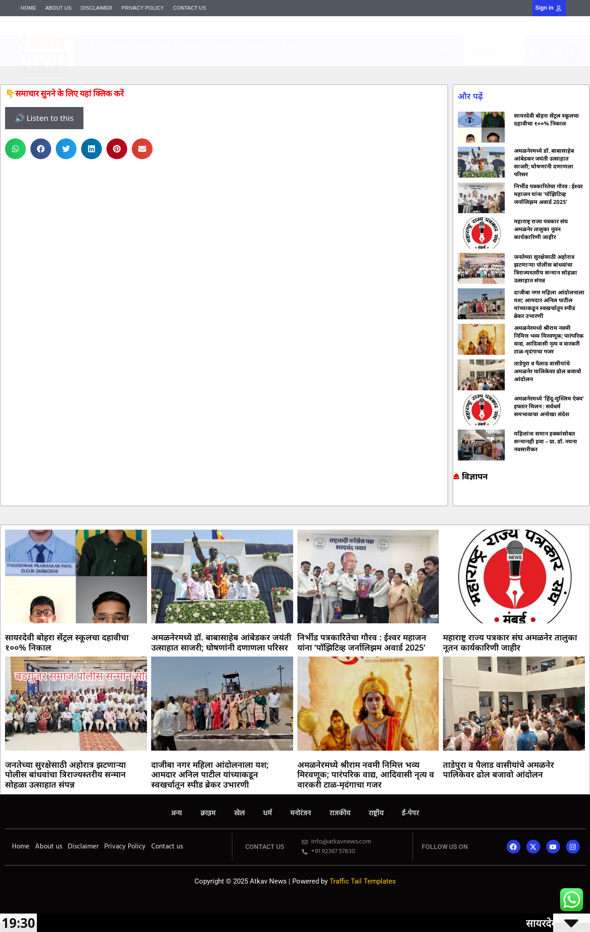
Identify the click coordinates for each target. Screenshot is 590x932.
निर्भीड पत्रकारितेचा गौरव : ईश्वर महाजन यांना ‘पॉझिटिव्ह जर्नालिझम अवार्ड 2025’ (548, 194)
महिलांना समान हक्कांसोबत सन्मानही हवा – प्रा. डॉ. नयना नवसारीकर (545, 441)
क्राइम (120, 46)
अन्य (95, 46)
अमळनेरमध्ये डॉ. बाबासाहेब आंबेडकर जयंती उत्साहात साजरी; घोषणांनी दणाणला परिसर (544, 162)
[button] (571, 52)
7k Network (455, 500)
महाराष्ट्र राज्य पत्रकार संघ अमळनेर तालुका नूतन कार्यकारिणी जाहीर (541, 229)
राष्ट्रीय (256, 46)
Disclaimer (96, 8)
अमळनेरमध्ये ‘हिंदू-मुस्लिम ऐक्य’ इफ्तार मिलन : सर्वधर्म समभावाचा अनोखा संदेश (549, 406)
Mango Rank (258, 64)
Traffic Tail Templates (363, 881)
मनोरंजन (193, 46)
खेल (144, 46)
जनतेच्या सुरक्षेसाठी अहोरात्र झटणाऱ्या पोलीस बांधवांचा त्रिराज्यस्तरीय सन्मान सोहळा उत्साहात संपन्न (545, 268)
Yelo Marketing (258, 65)
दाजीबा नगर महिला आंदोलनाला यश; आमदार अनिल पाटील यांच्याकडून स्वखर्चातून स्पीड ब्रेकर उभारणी (549, 304)
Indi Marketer (295, 900)
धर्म (165, 46)
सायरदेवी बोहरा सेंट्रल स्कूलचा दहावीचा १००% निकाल (546, 119)
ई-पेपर (284, 46)
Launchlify (295, 898)
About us (58, 8)
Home (28, 8)
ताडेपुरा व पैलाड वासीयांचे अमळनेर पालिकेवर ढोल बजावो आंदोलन (547, 371)
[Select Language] (494, 50)
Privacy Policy (143, 8)
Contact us (189, 8)
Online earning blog (457, 497)
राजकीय (227, 46)
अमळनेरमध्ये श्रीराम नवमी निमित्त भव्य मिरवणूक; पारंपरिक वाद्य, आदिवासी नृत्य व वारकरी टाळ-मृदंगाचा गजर (549, 339)
